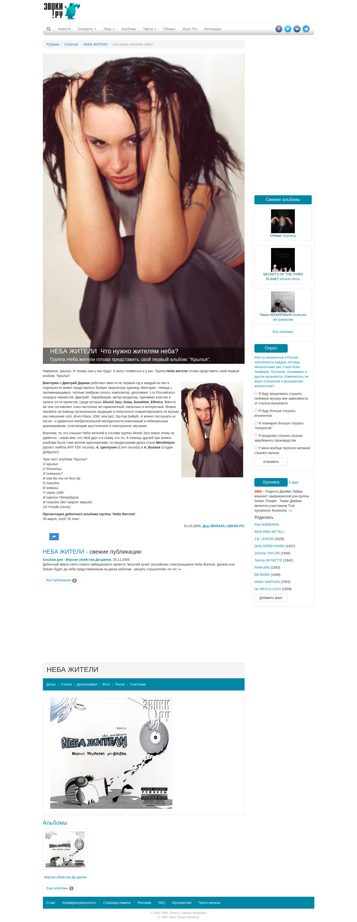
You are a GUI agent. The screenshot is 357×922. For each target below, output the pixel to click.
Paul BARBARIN (266, 524)
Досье (51, 684)
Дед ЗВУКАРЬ (214, 526)
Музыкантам (181, 903)
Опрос (271, 348)
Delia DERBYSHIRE (269, 546)
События (71, 44)
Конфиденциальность (79, 903)
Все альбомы (283, 332)
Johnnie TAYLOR (267, 553)
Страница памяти (117, 903)
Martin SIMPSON (267, 582)
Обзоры (169, 29)
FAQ (161, 903)
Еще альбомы (60, 888)
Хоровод (289, 235)
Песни (120, 684)
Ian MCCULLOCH (267, 589)
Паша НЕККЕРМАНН (276, 315)
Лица (109, 29)
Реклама (144, 903)
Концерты (87, 29)
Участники (138, 684)
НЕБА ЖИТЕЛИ (95, 44)
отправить (271, 462)
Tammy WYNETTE (268, 560)
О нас (50, 903)
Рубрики (52, 44)
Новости (64, 29)
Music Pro (189, 29)
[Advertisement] (178, 10)
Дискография (87, 684)
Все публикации (61, 580)
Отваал (276, 235)
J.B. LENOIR (263, 539)
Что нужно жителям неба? (139, 351)
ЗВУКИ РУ (235, 526)
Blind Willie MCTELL (269, 532)
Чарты (149, 29)
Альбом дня (53, 559)
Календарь (213, 29)
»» (180, 569)
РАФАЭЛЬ (262, 567)
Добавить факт (271, 598)
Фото (106, 684)
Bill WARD (262, 575)
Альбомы (129, 29)
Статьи (66, 684)
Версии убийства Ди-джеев (88, 559)
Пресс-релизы (209, 903)
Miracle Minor (290, 279)
